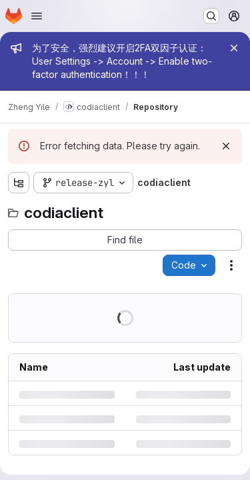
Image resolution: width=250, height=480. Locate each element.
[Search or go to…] (211, 16)
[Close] (234, 48)
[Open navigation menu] (36, 16)
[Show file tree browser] (18, 182)
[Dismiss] (226, 146)
